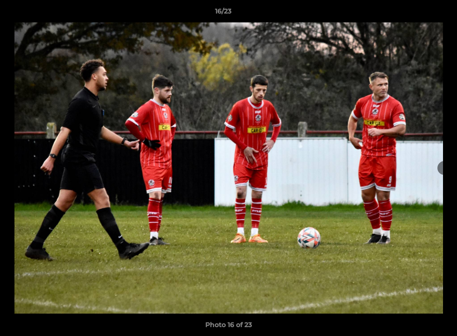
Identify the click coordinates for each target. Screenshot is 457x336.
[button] (417, 13)
